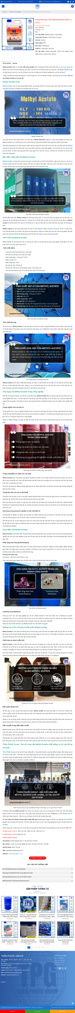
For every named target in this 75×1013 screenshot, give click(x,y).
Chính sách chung (58, 964)
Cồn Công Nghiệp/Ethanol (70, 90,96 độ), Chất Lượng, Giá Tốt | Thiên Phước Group (65, 916)
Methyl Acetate (7, 86)
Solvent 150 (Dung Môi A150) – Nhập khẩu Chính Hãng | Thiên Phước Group (9, 916)
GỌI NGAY (12, 1011)
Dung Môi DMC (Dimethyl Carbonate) (65, 941)
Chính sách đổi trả (59, 958)
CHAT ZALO (37, 1011)
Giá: (36, 27)
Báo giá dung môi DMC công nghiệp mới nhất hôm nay (28, 941)
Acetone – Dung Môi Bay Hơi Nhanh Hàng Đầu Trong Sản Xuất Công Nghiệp (28, 916)
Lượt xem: (38, 29)
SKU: (36, 32)
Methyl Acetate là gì (66, 69)
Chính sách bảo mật (59, 960)
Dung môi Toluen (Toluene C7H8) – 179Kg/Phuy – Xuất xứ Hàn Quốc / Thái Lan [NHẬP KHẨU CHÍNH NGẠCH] (9, 941)
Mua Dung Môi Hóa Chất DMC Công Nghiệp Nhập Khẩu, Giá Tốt (46, 941)
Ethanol (40, 228)
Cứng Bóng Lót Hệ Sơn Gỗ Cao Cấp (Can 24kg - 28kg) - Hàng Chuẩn (47, 916)
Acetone (50, 228)
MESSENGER (62, 1011)
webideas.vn (40, 1007)
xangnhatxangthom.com (15, 853)
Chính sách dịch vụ (59, 962)
